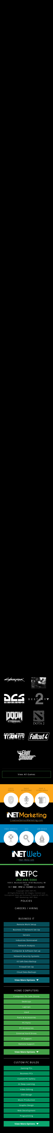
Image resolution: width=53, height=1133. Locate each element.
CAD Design (26, 1094)
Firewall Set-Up (26, 966)
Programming (26, 1116)
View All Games (26, 774)
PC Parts (26, 1022)
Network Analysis (26, 945)
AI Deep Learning (26, 1084)
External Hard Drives (26, 1033)
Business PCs (26, 1073)
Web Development (26, 1110)
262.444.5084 (26, 880)
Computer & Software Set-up (26, 951)
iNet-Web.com (26, 860)
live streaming (35, 402)
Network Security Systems (26, 956)
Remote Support (27, 1044)
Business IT (26, 918)
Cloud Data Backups (26, 972)
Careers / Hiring (26, 908)
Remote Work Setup (26, 924)
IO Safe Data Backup (26, 961)
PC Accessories (26, 1028)
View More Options (25, 979)
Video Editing (26, 1089)
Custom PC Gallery (27, 1078)
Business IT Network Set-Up (26, 929)
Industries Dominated (26, 940)
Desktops (26, 1001)
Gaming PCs (26, 1068)
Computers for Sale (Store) (26, 996)
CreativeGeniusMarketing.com (26, 820)
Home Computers (26, 990)
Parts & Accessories (26, 1017)
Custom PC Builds (26, 1062)
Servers (26, 935)
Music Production (26, 1100)
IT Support (26, 1038)
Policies (26, 901)
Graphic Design (26, 1105)
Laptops (26, 1007)
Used (26, 1012)
